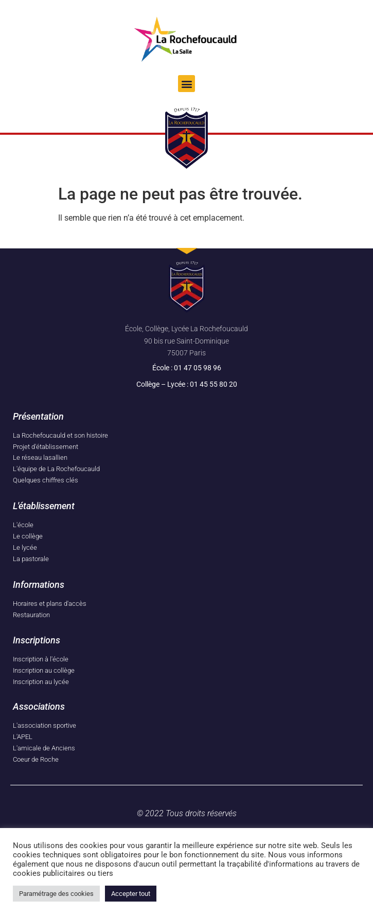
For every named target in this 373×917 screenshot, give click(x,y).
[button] (186, 83)
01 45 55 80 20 (213, 384)
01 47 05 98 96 (197, 368)
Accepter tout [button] (130, 893)
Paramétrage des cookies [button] (56, 893)
